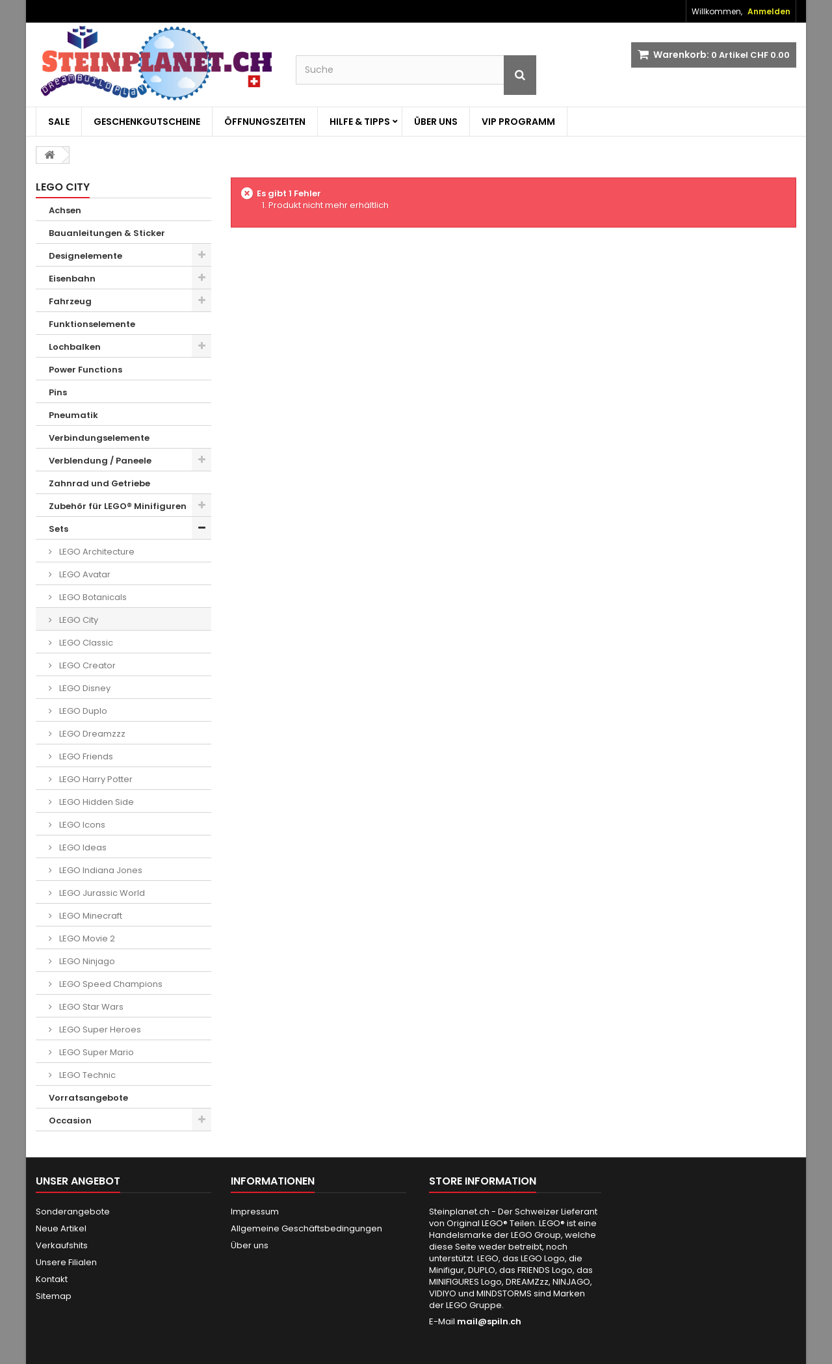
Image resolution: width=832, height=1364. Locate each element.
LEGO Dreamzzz (91, 734)
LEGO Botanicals (92, 597)
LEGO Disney (83, 688)
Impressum (255, 1211)
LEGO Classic (85, 642)
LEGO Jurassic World (101, 893)
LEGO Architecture (96, 551)
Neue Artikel (61, 1228)
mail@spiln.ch (489, 1321)
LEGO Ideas (82, 847)
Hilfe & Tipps (360, 121)
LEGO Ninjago (86, 961)
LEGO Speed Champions (109, 984)
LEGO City (77, 620)
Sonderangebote (73, 1211)
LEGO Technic (86, 1075)
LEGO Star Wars (90, 1007)
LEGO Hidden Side (95, 802)
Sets (58, 529)
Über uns (436, 121)
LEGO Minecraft (89, 916)
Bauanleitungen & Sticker (107, 233)
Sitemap (54, 1296)
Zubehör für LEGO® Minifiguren (118, 506)
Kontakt (52, 1279)
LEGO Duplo (82, 711)
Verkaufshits (62, 1245)
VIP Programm (518, 121)
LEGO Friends (85, 756)
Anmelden (769, 11)
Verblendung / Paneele (100, 460)
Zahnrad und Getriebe (99, 483)
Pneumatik (73, 415)
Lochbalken (75, 347)
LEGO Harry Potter (95, 779)
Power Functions (85, 369)
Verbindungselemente (99, 438)
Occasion (70, 1120)
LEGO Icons (81, 825)
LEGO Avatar (83, 574)
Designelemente (85, 256)
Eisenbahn (72, 278)
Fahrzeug (70, 301)
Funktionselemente (92, 324)
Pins (58, 392)
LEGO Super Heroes (99, 1029)
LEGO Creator (86, 665)
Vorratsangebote (88, 1098)
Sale (59, 121)
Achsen (65, 210)
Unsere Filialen (66, 1262)
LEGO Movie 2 (86, 938)
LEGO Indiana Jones (99, 870)
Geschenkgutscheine (147, 121)
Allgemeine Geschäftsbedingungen (306, 1228)
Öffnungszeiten (265, 121)
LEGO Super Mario (95, 1052)
